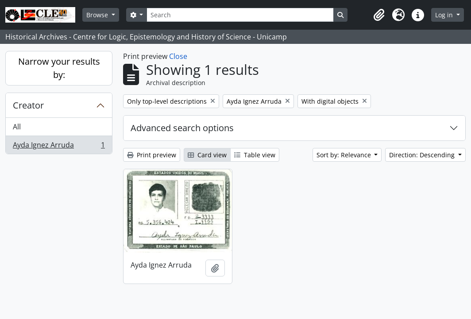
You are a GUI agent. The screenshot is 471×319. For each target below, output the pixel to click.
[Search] (240, 15)
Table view (254, 155)
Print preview (151, 155)
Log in (445, 15)
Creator (28, 105)
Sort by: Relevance (345, 155)
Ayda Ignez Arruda (58, 147)
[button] (379, 15)
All (17, 127)
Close (178, 56)
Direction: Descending (422, 155)
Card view (207, 155)
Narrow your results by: (59, 68)
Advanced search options (182, 128)
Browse (98, 15)
